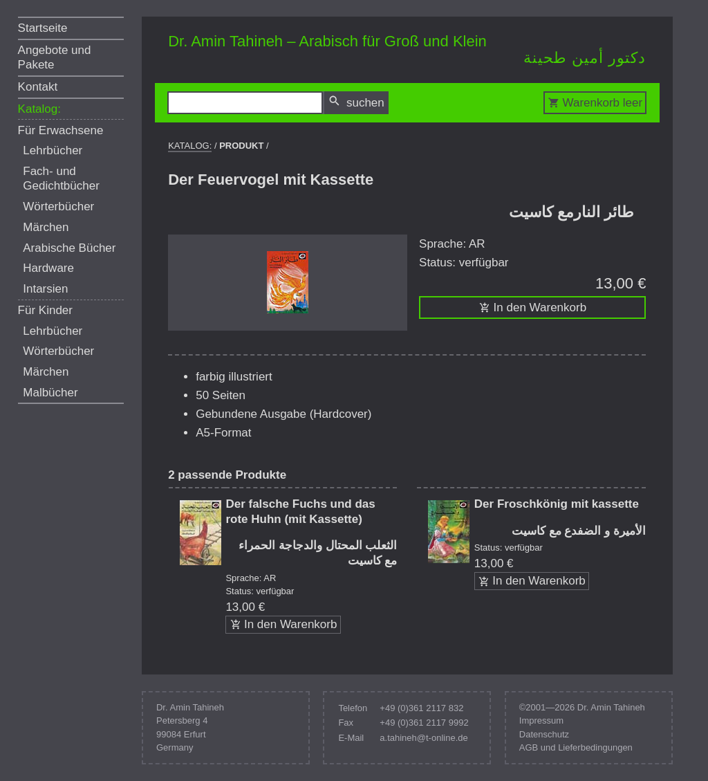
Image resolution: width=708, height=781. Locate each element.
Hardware (48, 268)
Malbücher (50, 392)
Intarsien (45, 288)
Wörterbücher (58, 206)
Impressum (541, 720)
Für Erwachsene (61, 130)
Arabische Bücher (69, 248)
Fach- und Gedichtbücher (61, 178)
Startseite (43, 28)
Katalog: (39, 109)
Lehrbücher (52, 150)
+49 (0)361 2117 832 (421, 708)
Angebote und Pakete (54, 57)
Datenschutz (544, 734)
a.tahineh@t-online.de (423, 738)
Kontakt (38, 86)
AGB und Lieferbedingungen (576, 747)
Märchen (45, 227)
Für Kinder (45, 310)
